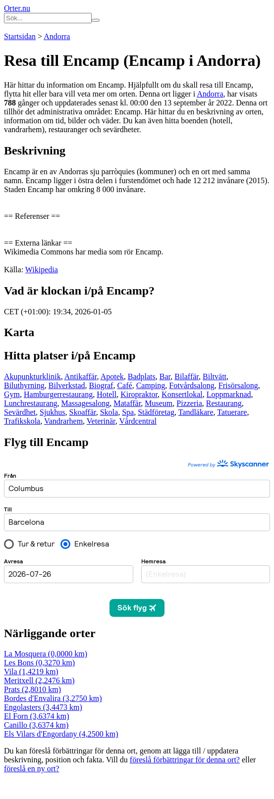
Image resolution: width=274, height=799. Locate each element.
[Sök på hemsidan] (96, 20)
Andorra (57, 36)
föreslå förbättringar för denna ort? (185, 759)
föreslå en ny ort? (31, 768)
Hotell (106, 394)
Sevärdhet (20, 412)
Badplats (142, 376)
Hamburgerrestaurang (58, 394)
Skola (109, 412)
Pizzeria (189, 403)
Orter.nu (17, 8)
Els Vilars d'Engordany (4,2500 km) (61, 734)
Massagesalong (85, 403)
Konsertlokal (182, 394)
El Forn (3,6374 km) (36, 716)
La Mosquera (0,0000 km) (45, 653)
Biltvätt (214, 376)
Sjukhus (52, 412)
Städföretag (156, 412)
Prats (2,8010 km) (32, 689)
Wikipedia (41, 269)
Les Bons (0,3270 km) (39, 662)
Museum (158, 403)
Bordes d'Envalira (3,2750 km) (53, 698)
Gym (12, 394)
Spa (128, 412)
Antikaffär (80, 376)
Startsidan (20, 36)
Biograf (101, 385)
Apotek (112, 376)
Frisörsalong (238, 385)
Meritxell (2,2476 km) (39, 680)
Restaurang (224, 403)
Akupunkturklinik (32, 376)
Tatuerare (232, 412)
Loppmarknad (229, 394)
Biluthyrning (24, 385)
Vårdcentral (138, 421)
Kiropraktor (139, 394)
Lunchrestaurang (30, 403)
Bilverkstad (67, 385)
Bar (165, 376)
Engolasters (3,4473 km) (43, 707)
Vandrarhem (63, 421)
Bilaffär (186, 376)
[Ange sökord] (48, 18)
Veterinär (101, 421)
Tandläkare (196, 412)
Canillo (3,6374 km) (36, 725)
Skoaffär (82, 412)
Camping (150, 385)
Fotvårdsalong (192, 385)
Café (124, 385)
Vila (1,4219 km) (31, 671)
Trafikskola (22, 421)
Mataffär (127, 403)
